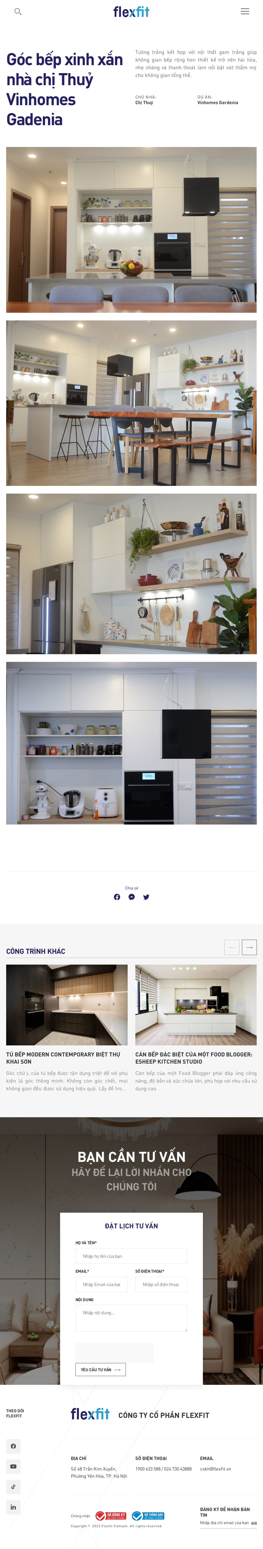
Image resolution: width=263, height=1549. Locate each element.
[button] (249, 947)
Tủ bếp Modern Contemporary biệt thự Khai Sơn (63, 1058)
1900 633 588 (148, 1469)
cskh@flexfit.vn (215, 1469)
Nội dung (84, 1299)
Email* (82, 1270)
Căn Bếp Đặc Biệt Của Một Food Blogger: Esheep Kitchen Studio (193, 1058)
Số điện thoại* (149, 1270)
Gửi (254, 1523)
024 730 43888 (178, 1469)
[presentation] (115, 1353)
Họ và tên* (86, 1242)
